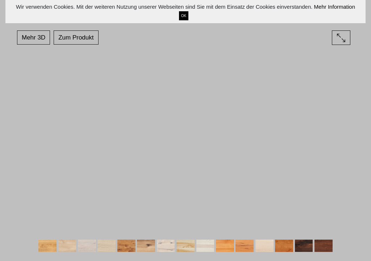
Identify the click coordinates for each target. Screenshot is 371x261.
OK (183, 16)
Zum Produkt (75, 37)
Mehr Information (334, 7)
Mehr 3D (33, 37)
